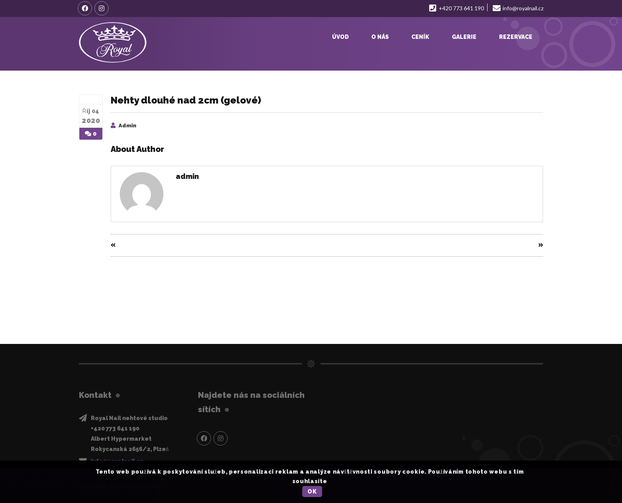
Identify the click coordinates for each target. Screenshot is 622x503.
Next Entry (524, 245)
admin (127, 126)
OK (312, 491)
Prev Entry (129, 245)
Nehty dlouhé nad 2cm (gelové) (186, 100)
